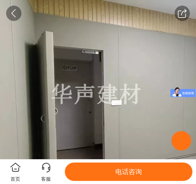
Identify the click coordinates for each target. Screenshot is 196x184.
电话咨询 (128, 172)
